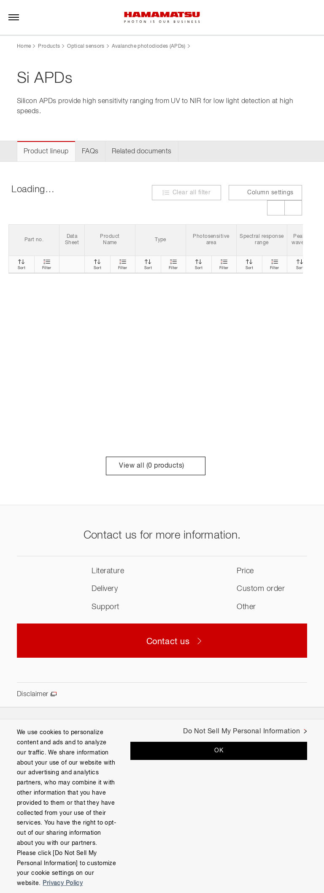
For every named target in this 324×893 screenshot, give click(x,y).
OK (218, 751)
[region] (162, 806)
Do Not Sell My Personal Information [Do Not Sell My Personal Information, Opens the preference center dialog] (241, 731)
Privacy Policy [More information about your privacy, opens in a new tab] (63, 883)
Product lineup (46, 151)
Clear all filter (192, 193)
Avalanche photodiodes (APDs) (149, 46)
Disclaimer (33, 694)
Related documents (142, 151)
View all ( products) (155, 466)
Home (24, 46)
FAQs (90, 151)
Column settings (265, 192)
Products (49, 46)
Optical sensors (85, 46)
